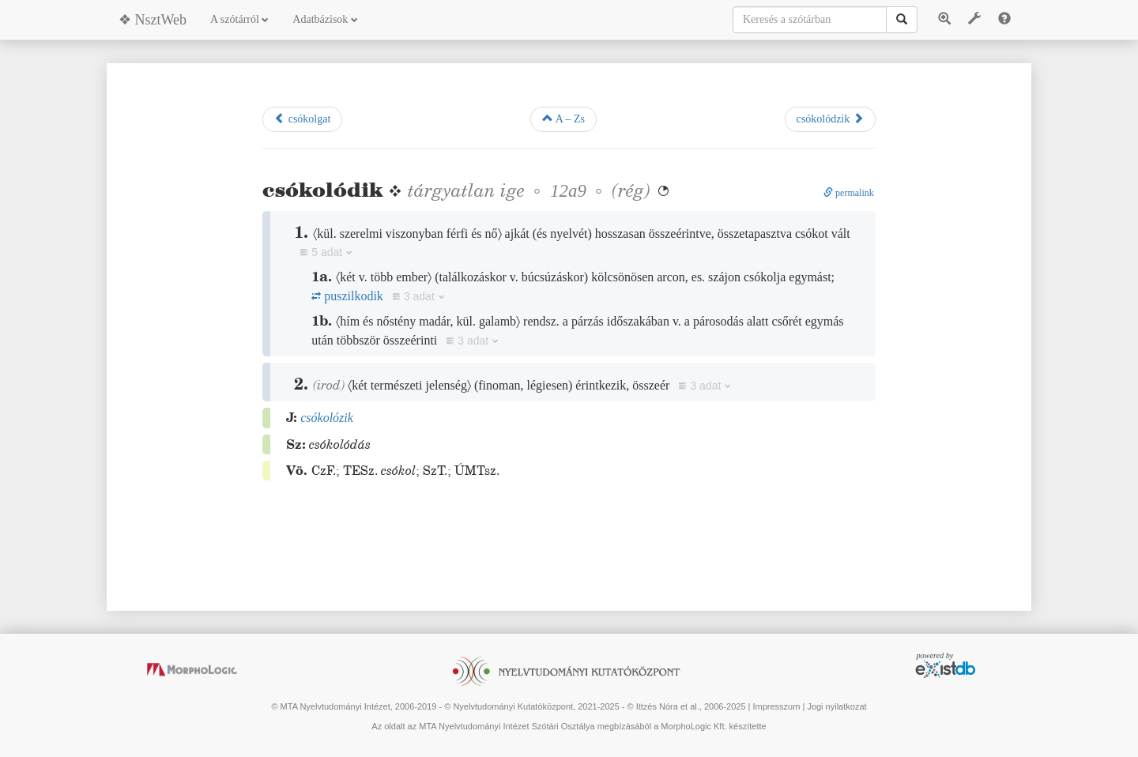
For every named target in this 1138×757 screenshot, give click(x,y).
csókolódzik (830, 118)
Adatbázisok (324, 19)
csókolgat (302, 118)
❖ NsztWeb (153, 20)
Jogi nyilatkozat (836, 706)
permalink (848, 192)
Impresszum (776, 706)
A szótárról (239, 19)
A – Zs (563, 118)
